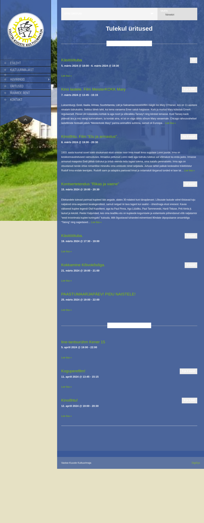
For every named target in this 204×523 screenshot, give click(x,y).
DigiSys (196, 462)
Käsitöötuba (71, 60)
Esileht (15, 63)
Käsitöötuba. (72, 235)
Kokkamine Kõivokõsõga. (83, 265)
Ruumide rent (20, 93)
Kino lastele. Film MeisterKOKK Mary (93, 89)
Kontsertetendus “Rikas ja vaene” (90, 184)
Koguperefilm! (73, 371)
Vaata (164, 11)
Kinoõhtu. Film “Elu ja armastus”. (89, 136)
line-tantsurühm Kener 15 (83, 342)
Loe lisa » (66, 75)
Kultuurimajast (22, 70)
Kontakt (16, 100)
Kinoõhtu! (69, 400)
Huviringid (17, 79)
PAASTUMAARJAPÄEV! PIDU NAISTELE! (98, 294)
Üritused (16, 86)
